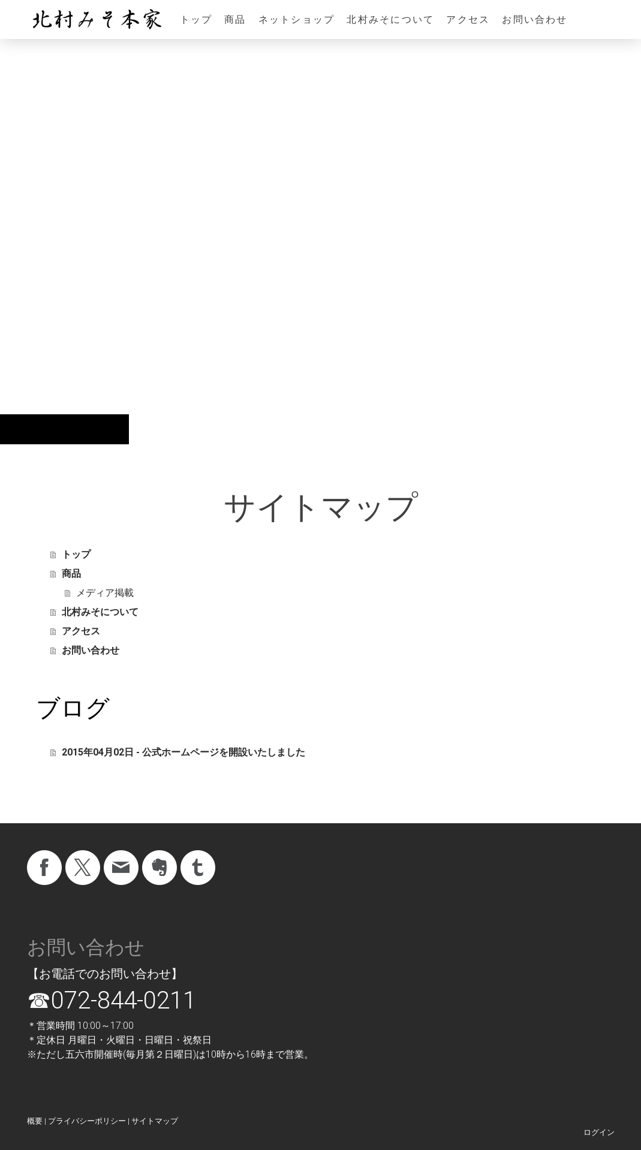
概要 (35, 1120)
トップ (196, 19)
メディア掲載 (105, 592)
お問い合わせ (534, 19)
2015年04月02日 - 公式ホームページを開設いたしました (183, 752)
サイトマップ (154, 1120)
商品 (235, 19)
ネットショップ (296, 19)
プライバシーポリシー (87, 1120)
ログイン (599, 1132)
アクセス (468, 19)
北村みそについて (390, 19)
